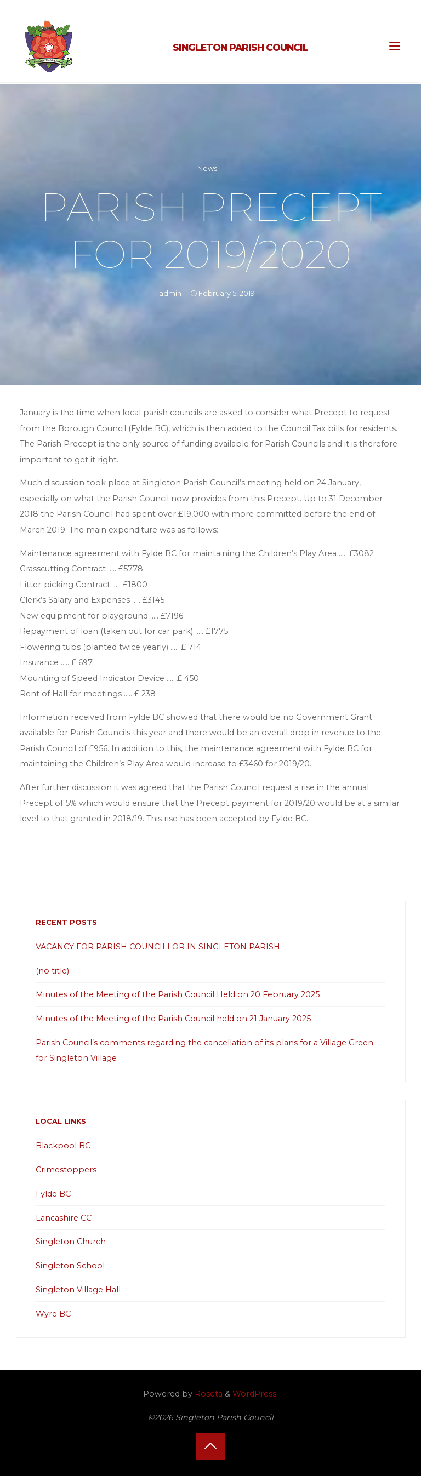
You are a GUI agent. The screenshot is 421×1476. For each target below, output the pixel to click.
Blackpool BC (63, 1146)
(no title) (52, 971)
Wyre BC (53, 1314)
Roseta (207, 1394)
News (207, 168)
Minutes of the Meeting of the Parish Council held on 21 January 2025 (173, 1018)
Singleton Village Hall (78, 1290)
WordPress (254, 1394)
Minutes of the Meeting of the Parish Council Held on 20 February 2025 (178, 994)
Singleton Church (71, 1241)
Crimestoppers (66, 1170)
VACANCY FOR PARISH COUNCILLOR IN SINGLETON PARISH (158, 947)
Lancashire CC (64, 1218)
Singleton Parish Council (240, 47)
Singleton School (70, 1266)
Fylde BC (53, 1194)
